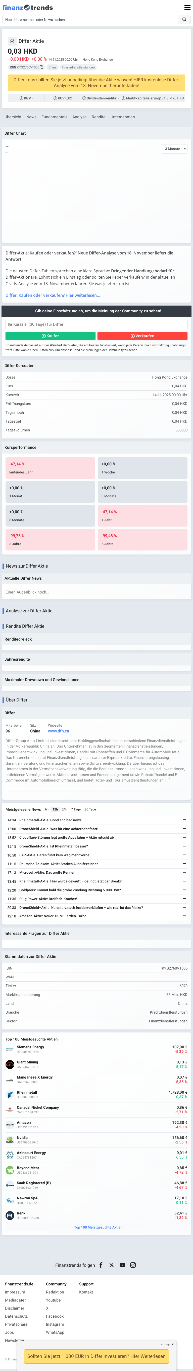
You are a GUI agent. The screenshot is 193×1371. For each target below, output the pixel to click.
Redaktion (55, 1294)
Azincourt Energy (31, 1154)
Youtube (53, 1302)
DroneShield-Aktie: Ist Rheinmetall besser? (54, 847)
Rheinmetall (27, 1094)
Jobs (9, 1334)
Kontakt (86, 1294)
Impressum (15, 1294)
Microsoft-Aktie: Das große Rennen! (48, 873)
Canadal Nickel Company (38, 1109)
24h (64, 810)
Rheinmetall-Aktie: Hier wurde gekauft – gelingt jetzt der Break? (71, 882)
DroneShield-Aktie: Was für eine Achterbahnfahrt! (59, 830)
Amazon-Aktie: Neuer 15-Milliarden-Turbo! (54, 917)
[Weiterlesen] (184, 821)
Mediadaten (16, 1302)
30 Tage (90, 810)
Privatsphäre (16, 1326)
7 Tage (76, 810)
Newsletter (14, 1342)
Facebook (55, 1318)
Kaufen (53, 337)
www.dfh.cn (58, 732)
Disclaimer (14, 1310)
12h (55, 810)
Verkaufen (144, 337)
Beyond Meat (28, 1169)
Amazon (24, 1124)
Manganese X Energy (35, 1079)
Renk (21, 1215)
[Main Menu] (187, 8)
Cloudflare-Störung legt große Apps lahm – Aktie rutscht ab (67, 838)
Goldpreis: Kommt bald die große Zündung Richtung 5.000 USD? (70, 891)
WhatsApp (55, 1334)
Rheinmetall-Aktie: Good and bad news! (51, 821)
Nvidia (22, 1139)
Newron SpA (27, 1200)
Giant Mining (27, 1064)
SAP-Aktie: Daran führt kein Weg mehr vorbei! (56, 856)
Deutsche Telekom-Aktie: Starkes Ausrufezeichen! (60, 865)
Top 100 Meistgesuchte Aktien (98, 1229)
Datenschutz (16, 1318)
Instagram (55, 1326)
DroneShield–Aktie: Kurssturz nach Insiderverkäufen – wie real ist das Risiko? (81, 909)
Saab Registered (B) (34, 1185)
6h (47, 810)
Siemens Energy (30, 1049)
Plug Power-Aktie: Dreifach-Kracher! (48, 900)
